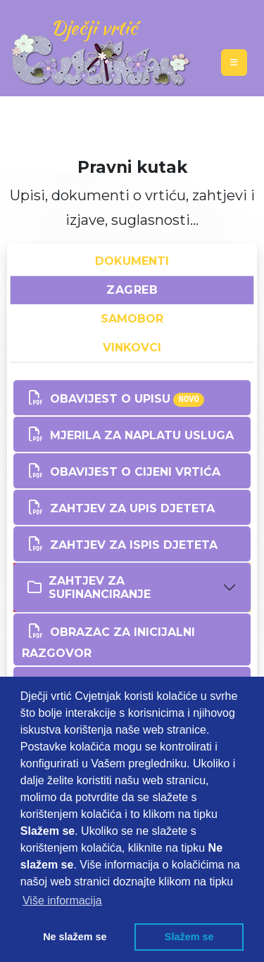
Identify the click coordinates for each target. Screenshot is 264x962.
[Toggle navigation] (234, 62)
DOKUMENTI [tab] (132, 261)
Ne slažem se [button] (74, 936)
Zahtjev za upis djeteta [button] (118, 507)
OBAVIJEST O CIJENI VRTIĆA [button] (121, 471)
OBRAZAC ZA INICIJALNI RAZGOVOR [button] (108, 638)
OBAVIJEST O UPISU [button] (113, 398)
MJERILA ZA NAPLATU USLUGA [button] (128, 434)
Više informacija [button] (62, 900)
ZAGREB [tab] (132, 290)
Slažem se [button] (189, 936)
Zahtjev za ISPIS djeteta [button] (120, 544)
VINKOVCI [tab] (132, 347)
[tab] (132, 587)
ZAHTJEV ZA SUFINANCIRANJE (89, 587)
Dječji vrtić (94, 27)
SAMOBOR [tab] (132, 318)
